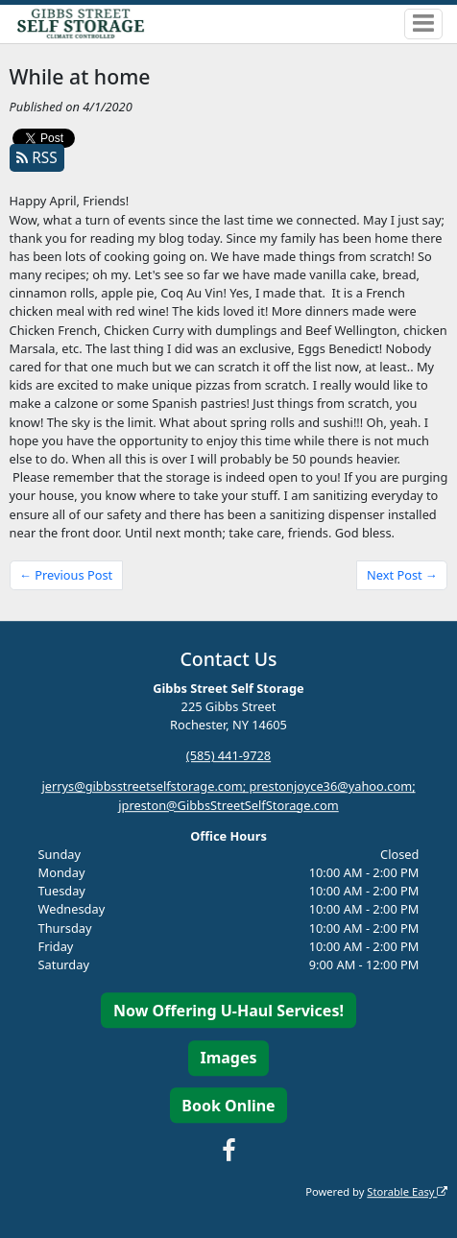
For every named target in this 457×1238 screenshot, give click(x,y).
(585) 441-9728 (228, 756)
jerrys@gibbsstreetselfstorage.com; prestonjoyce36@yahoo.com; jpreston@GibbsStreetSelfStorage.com (228, 796)
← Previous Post (65, 574)
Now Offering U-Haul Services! (228, 1010)
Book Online (228, 1105)
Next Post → (402, 574)
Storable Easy (407, 1191)
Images (228, 1057)
